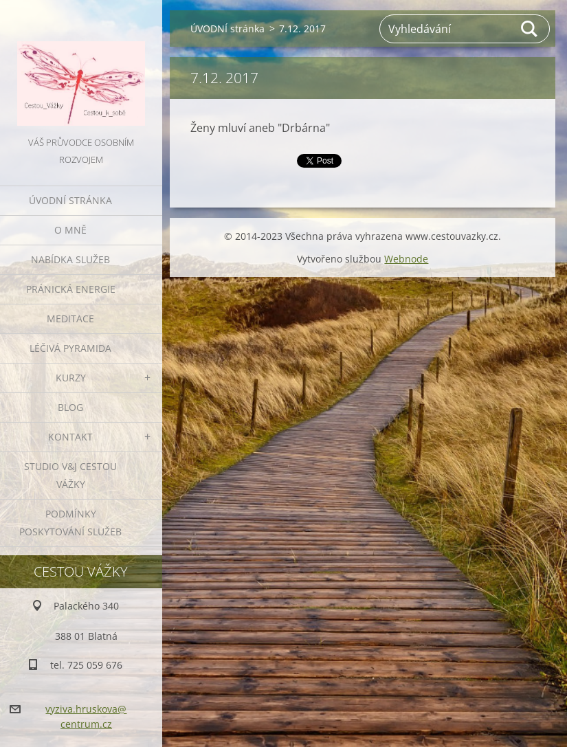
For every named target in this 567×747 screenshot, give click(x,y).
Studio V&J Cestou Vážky (70, 475)
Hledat (530, 29)
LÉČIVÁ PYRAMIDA (70, 348)
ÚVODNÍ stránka (70, 200)
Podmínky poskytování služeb (70, 522)
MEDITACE (70, 318)
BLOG (70, 407)
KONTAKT (70, 436)
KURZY (71, 377)
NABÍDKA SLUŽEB (70, 259)
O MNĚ (70, 229)
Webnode (406, 258)
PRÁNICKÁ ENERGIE (70, 289)
